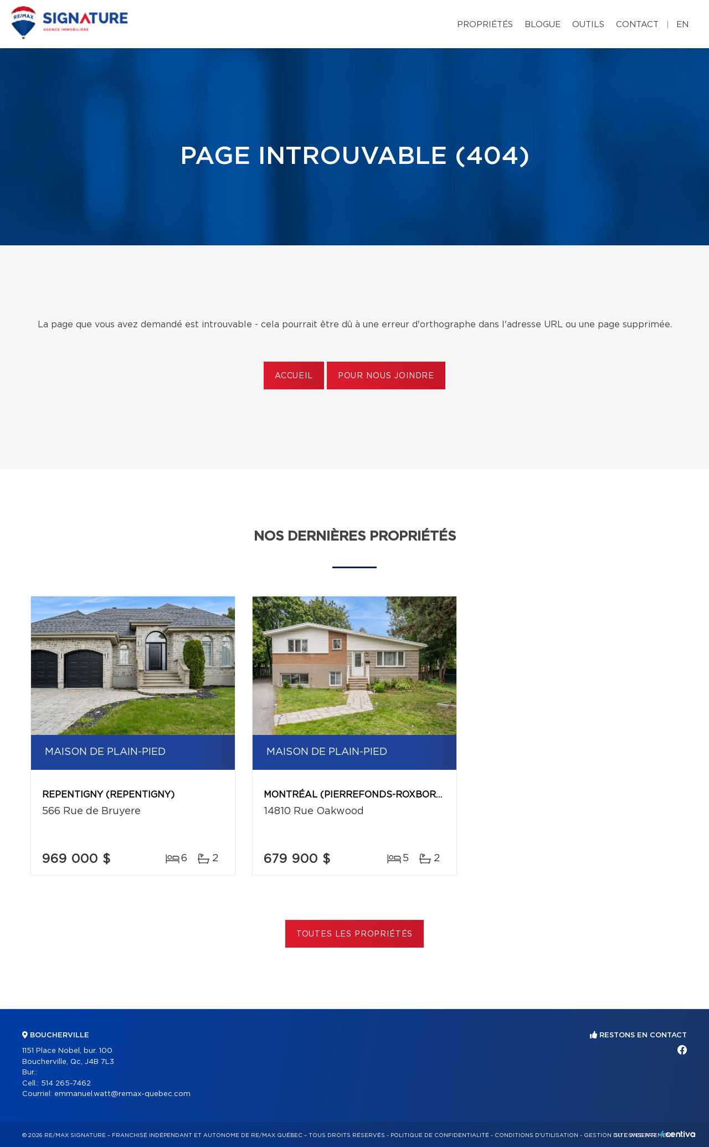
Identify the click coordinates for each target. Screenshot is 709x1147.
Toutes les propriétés (354, 934)
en (682, 24)
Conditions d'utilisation (536, 1135)
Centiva (678, 1134)
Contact (637, 24)
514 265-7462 (66, 1083)
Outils (588, 24)
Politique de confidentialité (440, 1135)
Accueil (294, 376)
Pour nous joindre (386, 376)
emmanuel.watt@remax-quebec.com (122, 1094)
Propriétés (485, 24)
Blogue (543, 24)
